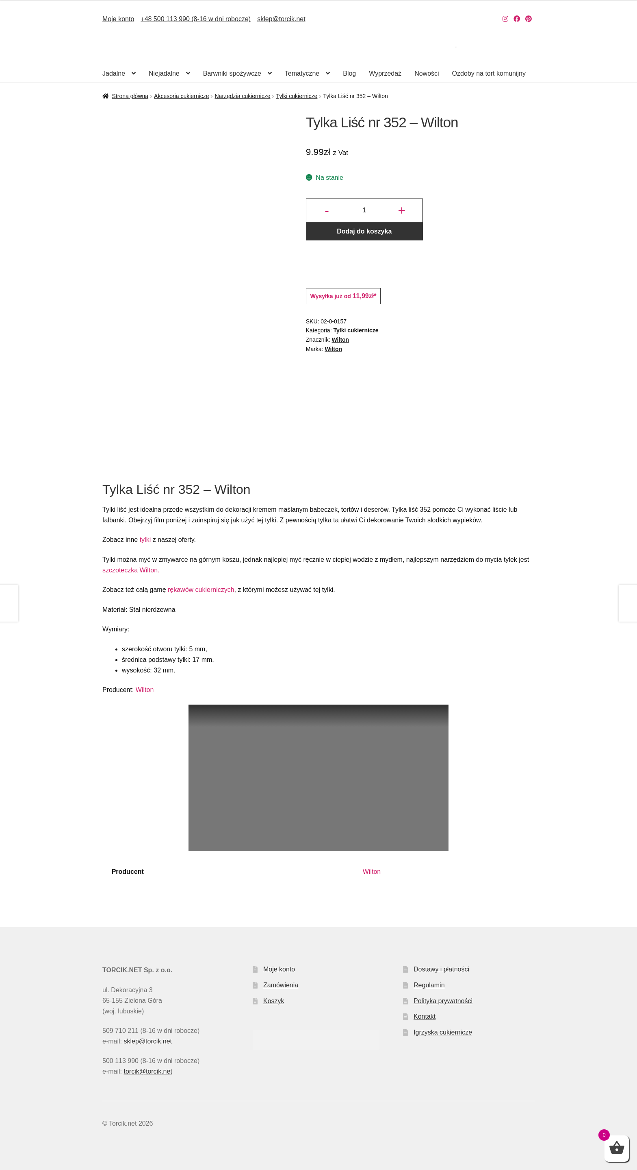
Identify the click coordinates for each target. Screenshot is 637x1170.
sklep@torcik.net (281, 18)
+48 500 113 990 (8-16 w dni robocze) (196, 18)
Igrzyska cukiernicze (443, 1032)
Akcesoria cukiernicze (181, 96)
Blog (349, 73)
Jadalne (113, 73)
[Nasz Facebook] (517, 18)
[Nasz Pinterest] (528, 18)
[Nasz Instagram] (505, 18)
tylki (145, 539)
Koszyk (273, 1001)
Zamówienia (280, 985)
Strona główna (130, 96)
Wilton (340, 339)
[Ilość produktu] (364, 210)
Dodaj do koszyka (364, 231)
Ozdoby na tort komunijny (489, 73)
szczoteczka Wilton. (130, 570)
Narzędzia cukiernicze (242, 96)
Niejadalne (164, 73)
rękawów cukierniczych (201, 589)
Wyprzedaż (385, 73)
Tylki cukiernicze (296, 96)
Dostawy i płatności (441, 969)
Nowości (426, 73)
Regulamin (429, 985)
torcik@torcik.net (148, 1071)
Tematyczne (302, 73)
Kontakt (425, 1016)
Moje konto (118, 18)
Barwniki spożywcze (232, 73)
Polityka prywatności (443, 1001)
